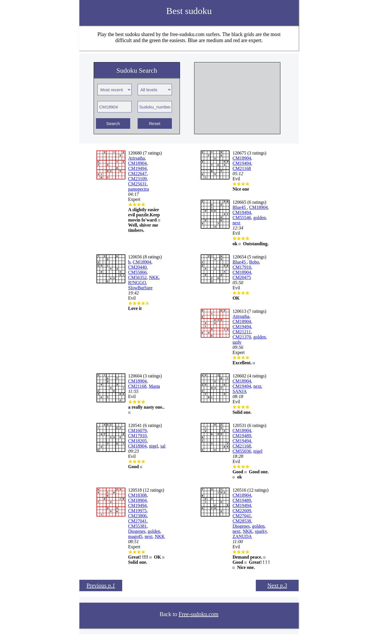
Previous (101, 585)
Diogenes (136, 531)
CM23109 (137, 178)
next (236, 222)
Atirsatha (136, 158)
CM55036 (241, 451)
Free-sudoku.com (198, 614)
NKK (154, 277)
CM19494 (137, 168)
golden (259, 217)
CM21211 (241, 331)
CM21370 (241, 337)
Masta (154, 386)
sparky (261, 531)
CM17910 (241, 267)
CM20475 (241, 277)
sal (163, 446)
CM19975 (137, 510)
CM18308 (137, 495)
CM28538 (241, 521)
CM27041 (137, 521)
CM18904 (137, 163)
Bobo (254, 262)
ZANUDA (242, 536)
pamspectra (138, 189)
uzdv (236, 342)
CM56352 (137, 277)
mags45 (135, 536)
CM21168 (241, 168)
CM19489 (241, 435)
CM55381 (137, 526)
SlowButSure (140, 287)
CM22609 (241, 510)
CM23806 (137, 515)
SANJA (239, 391)
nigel (153, 446)
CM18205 (137, 440)
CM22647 (137, 173)
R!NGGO (137, 282)
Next (277, 585)
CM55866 (137, 272)
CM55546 (241, 217)
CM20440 (137, 267)
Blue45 (239, 207)
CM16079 (137, 430)
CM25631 (137, 183)
